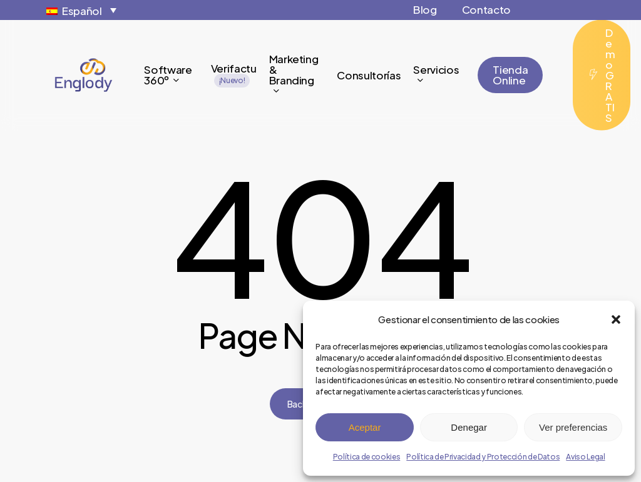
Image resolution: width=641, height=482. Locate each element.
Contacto (486, 9)
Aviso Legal (585, 456)
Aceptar (365, 427)
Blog (425, 9)
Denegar (469, 427)
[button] (616, 319)
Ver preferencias (573, 427)
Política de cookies (367, 456)
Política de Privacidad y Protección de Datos (483, 456)
